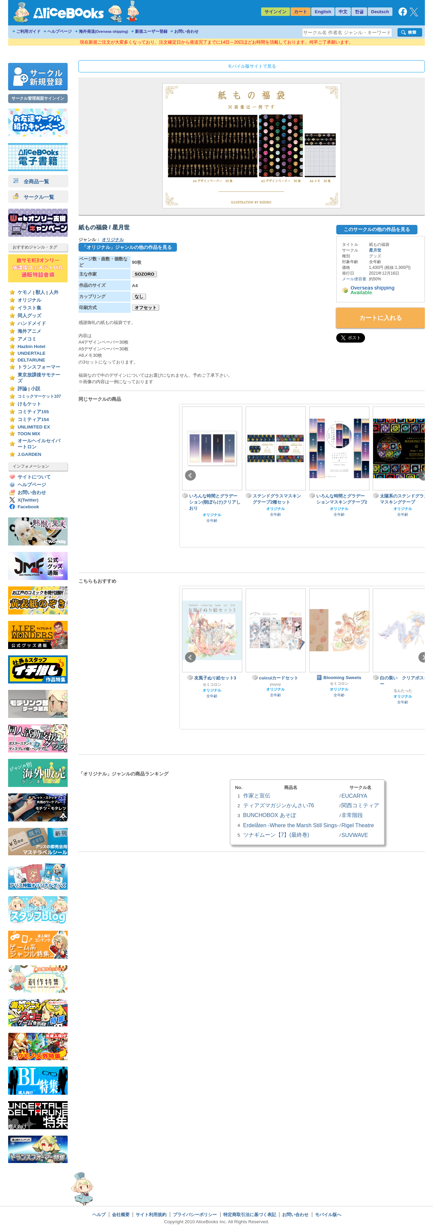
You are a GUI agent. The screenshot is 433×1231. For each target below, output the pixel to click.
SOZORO (144, 274)
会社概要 (121, 1214)
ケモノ (25, 292)
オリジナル (29, 300)
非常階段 (352, 815)
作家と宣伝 (256, 795)
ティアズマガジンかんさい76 (278, 805)
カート (300, 11)
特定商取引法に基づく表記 (249, 1214)
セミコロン (212, 684)
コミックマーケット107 (39, 396)
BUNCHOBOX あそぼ (269, 815)
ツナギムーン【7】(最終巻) (276, 835)
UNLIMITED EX (34, 426)
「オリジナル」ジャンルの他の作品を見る (127, 247)
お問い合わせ (186, 31)
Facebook (28, 506)
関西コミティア (360, 805)
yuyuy (275, 684)
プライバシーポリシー (195, 1214)
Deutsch (380, 11)
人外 (54, 292)
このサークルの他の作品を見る (377, 229)
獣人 (40, 292)
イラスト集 (29, 307)
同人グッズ (29, 315)
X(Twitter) (28, 500)
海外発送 (103, 31)
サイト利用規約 (151, 1214)
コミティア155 (33, 411)
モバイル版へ (328, 1214)
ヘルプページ (59, 31)
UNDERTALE (32, 353)
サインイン (276, 11)
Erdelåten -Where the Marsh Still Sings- (291, 825)
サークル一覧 (33, 197)
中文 (343, 11)
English (323, 11)
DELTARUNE (31, 360)
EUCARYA (354, 796)
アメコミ (27, 339)
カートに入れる (380, 318)
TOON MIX (29, 433)
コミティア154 (33, 419)
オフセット (146, 307)
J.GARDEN (29, 454)
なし (139, 296)
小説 (35, 388)
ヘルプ (99, 1214)
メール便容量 (354, 279)
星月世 (375, 250)
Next (423, 475)
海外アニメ (29, 331)
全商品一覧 (31, 181)
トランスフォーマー (39, 367)
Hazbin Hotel (31, 346)
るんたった (402, 691)
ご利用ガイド (28, 31)
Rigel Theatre (357, 825)
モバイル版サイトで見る (252, 66)
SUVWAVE (354, 835)
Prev (190, 475)
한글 (359, 11)
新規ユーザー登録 (151, 31)
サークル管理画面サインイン (38, 98)
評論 (22, 388)
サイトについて (34, 477)
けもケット (29, 404)
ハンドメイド (32, 323)
